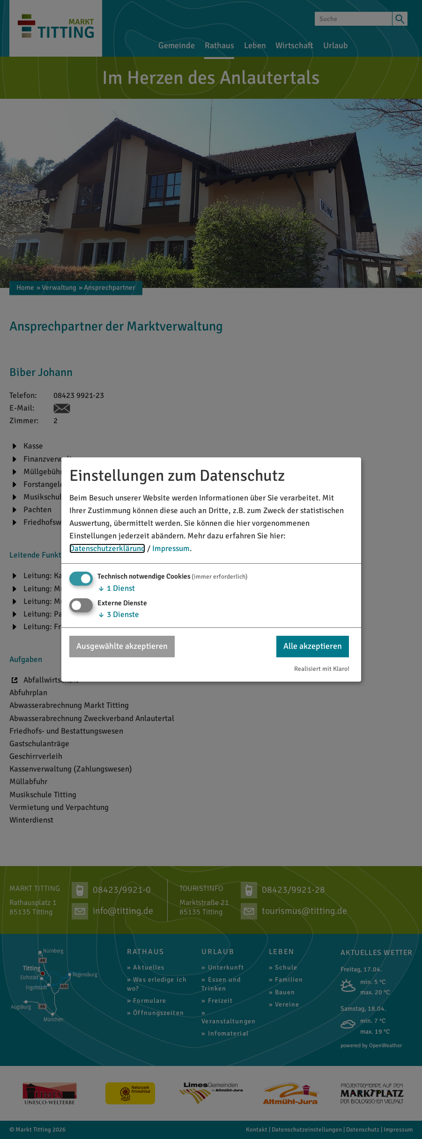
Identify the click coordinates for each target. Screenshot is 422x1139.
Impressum (171, 548)
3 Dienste (118, 614)
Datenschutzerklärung (107, 548)
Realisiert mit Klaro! (321, 669)
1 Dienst (116, 588)
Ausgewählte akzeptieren (122, 646)
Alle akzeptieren (312, 646)
